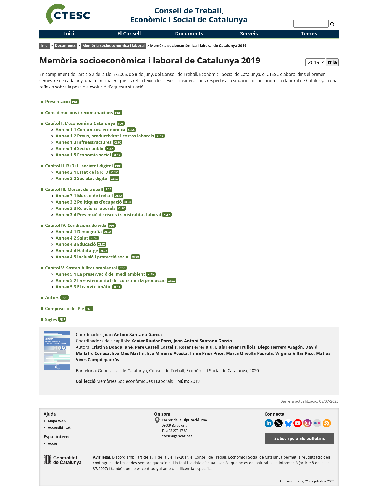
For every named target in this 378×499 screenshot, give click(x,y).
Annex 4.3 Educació (81, 244)
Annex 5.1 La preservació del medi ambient (106, 274)
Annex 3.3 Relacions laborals (91, 208)
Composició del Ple (69, 308)
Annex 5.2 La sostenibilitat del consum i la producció (116, 280)
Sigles (55, 319)
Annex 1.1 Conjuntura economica (96, 129)
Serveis (249, 33)
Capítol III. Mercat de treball (78, 189)
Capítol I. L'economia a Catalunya (85, 123)
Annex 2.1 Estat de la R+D (87, 172)
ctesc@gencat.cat (177, 435)
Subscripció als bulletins (299, 438)
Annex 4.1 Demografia (84, 232)
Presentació (62, 101)
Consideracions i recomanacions (83, 112)
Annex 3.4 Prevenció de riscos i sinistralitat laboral (114, 214)
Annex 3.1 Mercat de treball (89, 196)
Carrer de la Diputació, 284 (184, 419)
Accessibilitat (59, 427)
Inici (69, 33)
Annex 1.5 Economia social (89, 155)
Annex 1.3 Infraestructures (89, 142)
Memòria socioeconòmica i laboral (113, 45)
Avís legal (101, 457)
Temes (309, 33)
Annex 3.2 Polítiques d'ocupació (94, 202)
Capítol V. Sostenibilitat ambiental (86, 268)
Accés (52, 443)
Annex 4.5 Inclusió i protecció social (98, 257)
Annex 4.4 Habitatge (82, 250)
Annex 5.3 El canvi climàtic (89, 287)
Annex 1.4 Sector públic (85, 148)
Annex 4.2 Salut (77, 238)
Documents (189, 33)
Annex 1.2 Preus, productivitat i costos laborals (110, 136)
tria (332, 62)
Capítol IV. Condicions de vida (80, 225)
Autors (57, 297)
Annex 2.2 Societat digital (87, 178)
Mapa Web (57, 420)
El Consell (129, 33)
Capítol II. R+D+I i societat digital (83, 166)
